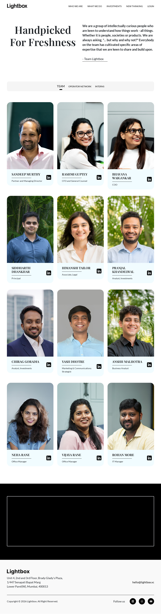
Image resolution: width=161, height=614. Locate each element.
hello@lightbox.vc (143, 582)
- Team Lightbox (93, 59)
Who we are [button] (75, 6)
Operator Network (80, 86)
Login (150, 6)
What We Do (94, 6)
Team (61, 86)
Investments (114, 6)
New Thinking (134, 6)
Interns (99, 86)
